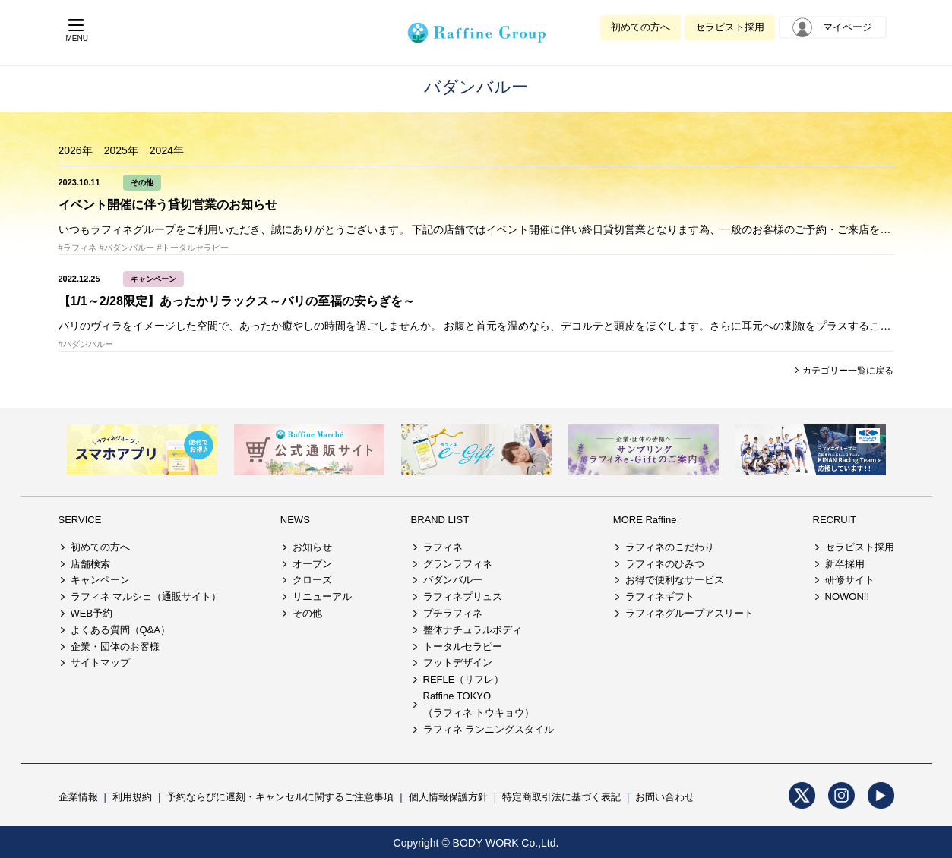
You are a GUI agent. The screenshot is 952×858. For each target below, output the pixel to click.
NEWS (295, 519)
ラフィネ (443, 547)
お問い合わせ (664, 797)
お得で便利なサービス (674, 579)
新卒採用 (845, 563)
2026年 (76, 150)
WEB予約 (92, 613)
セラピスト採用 (729, 27)
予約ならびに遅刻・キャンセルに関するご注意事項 (280, 797)
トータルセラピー (462, 646)
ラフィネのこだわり (669, 547)
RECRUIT (835, 519)
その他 (142, 182)
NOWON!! (847, 596)
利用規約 (132, 797)
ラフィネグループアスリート (689, 613)
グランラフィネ (457, 563)
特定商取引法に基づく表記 (561, 797)
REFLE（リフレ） (463, 679)
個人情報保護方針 (448, 797)
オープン (312, 563)
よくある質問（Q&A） (120, 630)
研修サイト (850, 579)
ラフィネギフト (659, 596)
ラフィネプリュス (462, 596)
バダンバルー (452, 579)
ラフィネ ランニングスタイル (489, 729)
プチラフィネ (452, 613)
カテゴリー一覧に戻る (846, 370)
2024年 (167, 150)
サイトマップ (100, 662)
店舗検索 (90, 563)
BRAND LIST (440, 519)
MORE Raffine (645, 519)
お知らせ (312, 547)
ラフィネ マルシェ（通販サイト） (146, 596)
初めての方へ (640, 27)
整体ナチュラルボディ (472, 630)
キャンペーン (153, 279)
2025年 (121, 150)
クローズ (312, 579)
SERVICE (80, 519)
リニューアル (322, 596)
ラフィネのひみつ (664, 563)
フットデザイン (457, 662)
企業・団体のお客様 (115, 646)
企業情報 (78, 797)
